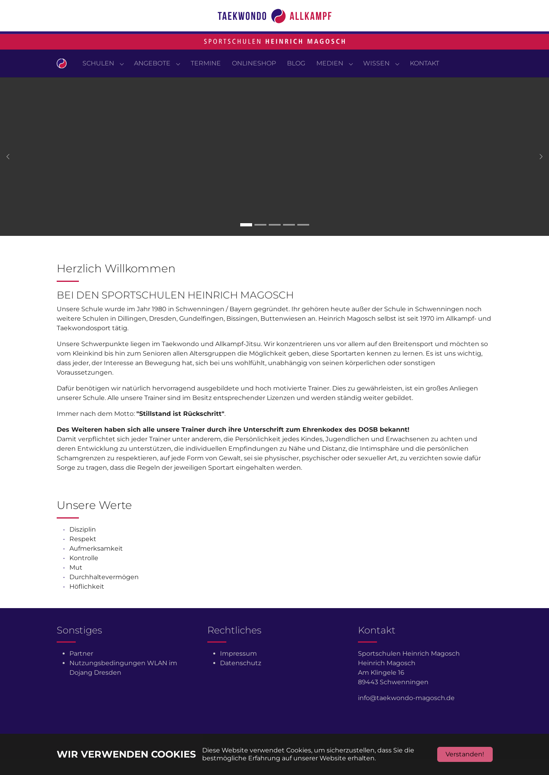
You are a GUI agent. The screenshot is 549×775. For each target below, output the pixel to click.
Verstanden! (465, 754)
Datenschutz (240, 679)
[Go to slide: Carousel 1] (246, 240)
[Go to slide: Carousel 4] (289, 240)
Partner (81, 669)
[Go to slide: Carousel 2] (260, 240)
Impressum (238, 669)
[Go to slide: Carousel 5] (303, 240)
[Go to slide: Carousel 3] (275, 240)
